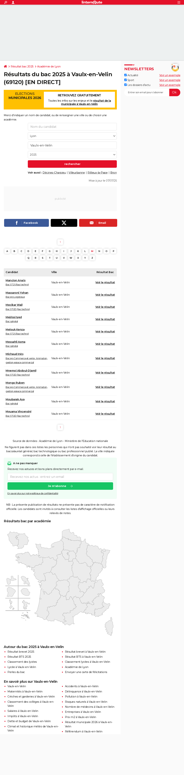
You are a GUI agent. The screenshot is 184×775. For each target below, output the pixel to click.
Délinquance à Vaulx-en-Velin (83, 691)
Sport (129, 80)
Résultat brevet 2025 (20, 651)
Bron (113, 172)
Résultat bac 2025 (22, 66)
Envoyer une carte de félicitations (86, 672)
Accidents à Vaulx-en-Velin (82, 686)
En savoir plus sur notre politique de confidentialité (32, 493)
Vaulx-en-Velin (16, 686)
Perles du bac (16, 672)
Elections (24, 96)
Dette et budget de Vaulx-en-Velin (29, 721)
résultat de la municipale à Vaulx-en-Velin (86, 102)
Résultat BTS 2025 (19, 656)
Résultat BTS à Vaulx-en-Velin (84, 656)
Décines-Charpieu (54, 172)
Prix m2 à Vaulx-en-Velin (80, 717)
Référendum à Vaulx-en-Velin (83, 731)
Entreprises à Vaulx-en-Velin (83, 712)
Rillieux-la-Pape (97, 172)
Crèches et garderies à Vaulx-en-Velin (31, 696)
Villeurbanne (76, 172)
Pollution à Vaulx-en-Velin (81, 696)
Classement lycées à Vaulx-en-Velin (87, 661)
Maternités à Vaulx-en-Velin (25, 691)
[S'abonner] (152, 92)
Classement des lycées (22, 661)
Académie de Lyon (49, 66)
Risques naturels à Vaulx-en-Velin (86, 701)
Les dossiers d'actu (137, 85)
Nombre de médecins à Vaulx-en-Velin (89, 707)
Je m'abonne (57, 486)
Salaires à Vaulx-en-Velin (22, 711)
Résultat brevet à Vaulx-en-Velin (85, 651)
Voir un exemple (169, 75)
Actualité (131, 75)
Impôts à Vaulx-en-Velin (22, 716)
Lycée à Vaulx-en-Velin (21, 667)
